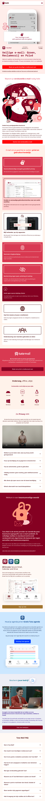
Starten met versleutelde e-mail (22, 142)
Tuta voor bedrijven (22, 727)
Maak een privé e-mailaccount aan (22, 369)
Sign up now (22, 607)
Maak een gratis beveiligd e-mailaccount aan (22, 67)
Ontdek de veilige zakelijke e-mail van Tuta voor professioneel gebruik (20, 71)
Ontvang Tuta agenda (22, 641)
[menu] (42, 3)
